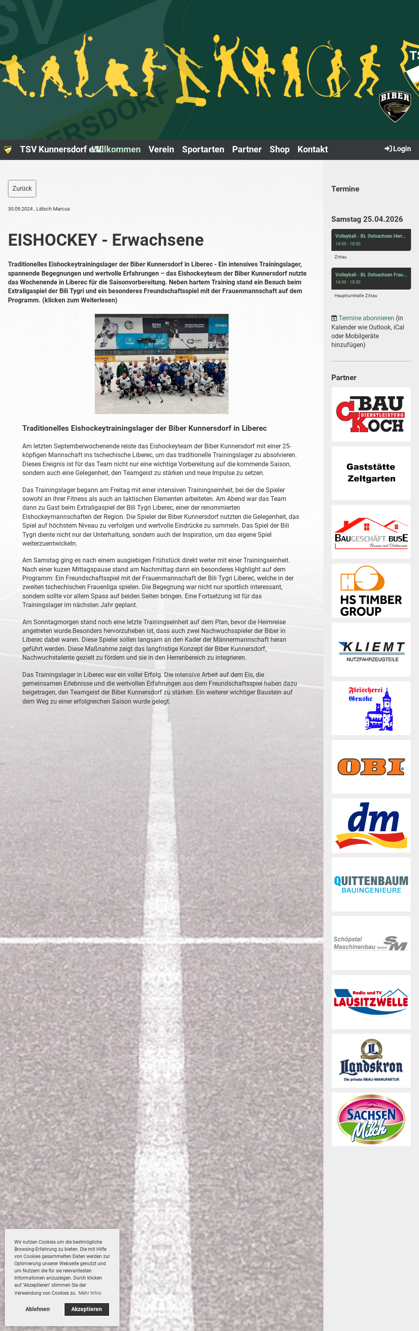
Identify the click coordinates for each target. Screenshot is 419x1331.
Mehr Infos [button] (89, 1293)
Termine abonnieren (366, 318)
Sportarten (203, 149)
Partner (247, 149)
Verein (161, 149)
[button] (371, 246)
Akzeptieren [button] (86, 1309)
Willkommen (116, 149)
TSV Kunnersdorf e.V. (61, 149)
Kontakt (313, 149)
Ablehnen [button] (37, 1309)
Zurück (22, 188)
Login (397, 148)
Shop (280, 149)
